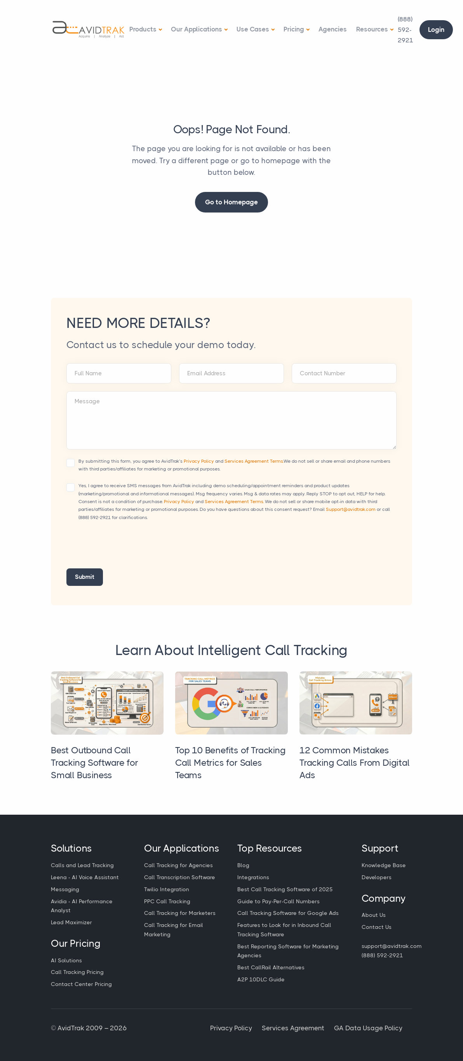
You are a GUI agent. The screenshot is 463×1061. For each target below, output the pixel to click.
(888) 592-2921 (94, 517)
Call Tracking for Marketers (180, 913)
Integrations (253, 877)
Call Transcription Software (179, 877)
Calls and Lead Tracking (82, 865)
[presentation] (125, 549)
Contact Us (377, 927)
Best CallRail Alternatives (271, 967)
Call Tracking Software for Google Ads (288, 913)
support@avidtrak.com (392, 946)
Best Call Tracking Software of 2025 (285, 889)
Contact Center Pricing (81, 984)
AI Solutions (66, 960)
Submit (84, 576)
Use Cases (253, 29)
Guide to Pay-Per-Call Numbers (278, 901)
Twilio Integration (166, 889)
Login (436, 29)
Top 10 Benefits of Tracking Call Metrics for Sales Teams (230, 763)
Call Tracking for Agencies (178, 865)
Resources (372, 29)
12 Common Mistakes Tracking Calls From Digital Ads (354, 763)
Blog (243, 865)
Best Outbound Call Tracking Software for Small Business (94, 763)
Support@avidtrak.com (351, 509)
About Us (374, 915)
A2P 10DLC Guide (261, 979)
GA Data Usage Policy (368, 1028)
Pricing (294, 29)
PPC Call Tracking (167, 901)
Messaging (65, 889)
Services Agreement (293, 1028)
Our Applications (196, 29)
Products (143, 29)
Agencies (333, 29)
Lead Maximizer (71, 922)
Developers (377, 877)
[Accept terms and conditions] (70, 463)
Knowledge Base (384, 865)
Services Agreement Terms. (254, 461)
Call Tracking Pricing (77, 972)
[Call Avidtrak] (405, 30)
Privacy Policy (199, 461)
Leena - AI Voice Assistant (85, 877)
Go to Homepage (231, 202)
